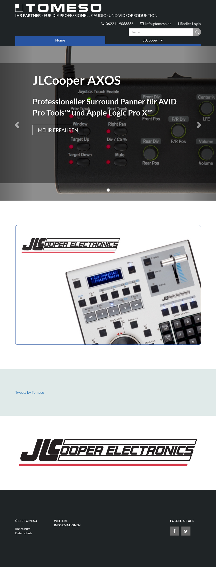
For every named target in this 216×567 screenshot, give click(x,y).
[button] (16, 123)
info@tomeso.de (155, 23)
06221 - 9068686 (117, 23)
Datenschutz (24, 533)
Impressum (22, 529)
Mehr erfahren (58, 130)
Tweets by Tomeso (29, 392)
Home (60, 40)
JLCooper (153, 40)
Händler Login (189, 23)
